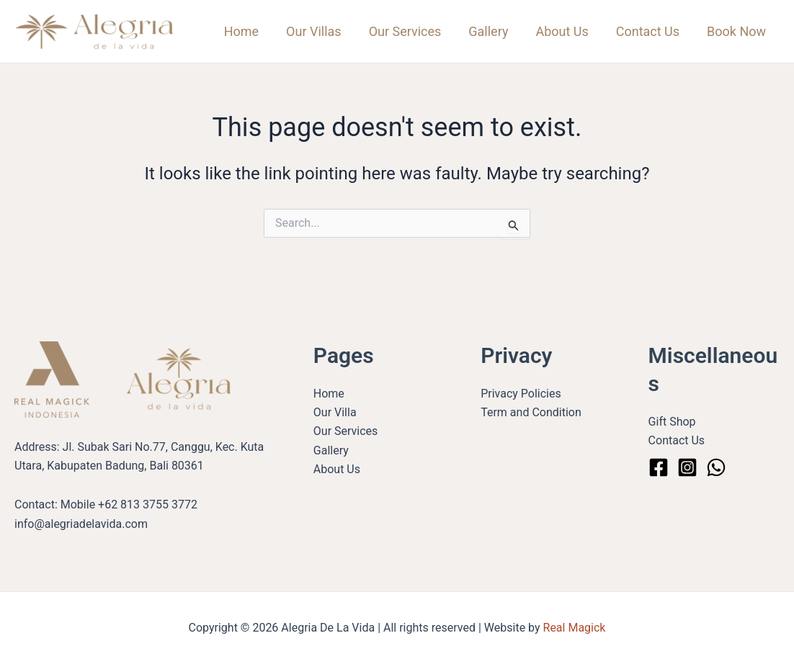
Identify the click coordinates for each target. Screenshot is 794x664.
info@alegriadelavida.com (81, 524)
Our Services (411, 31)
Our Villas (321, 31)
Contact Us (650, 31)
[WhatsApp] (716, 467)
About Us (565, 31)
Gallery (493, 31)
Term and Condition (531, 412)
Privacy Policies (521, 393)
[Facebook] (658, 467)
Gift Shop (672, 422)
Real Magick (574, 627)
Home (250, 31)
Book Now (737, 31)
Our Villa (335, 412)
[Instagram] (687, 467)
